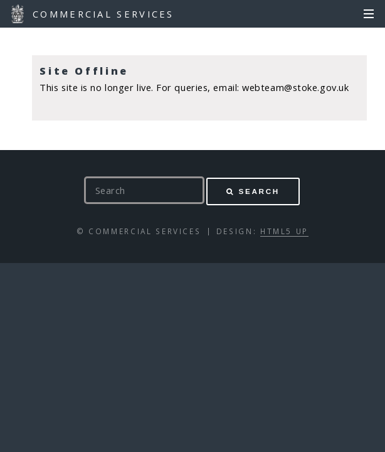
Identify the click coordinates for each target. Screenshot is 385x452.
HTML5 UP (284, 231)
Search (259, 191)
